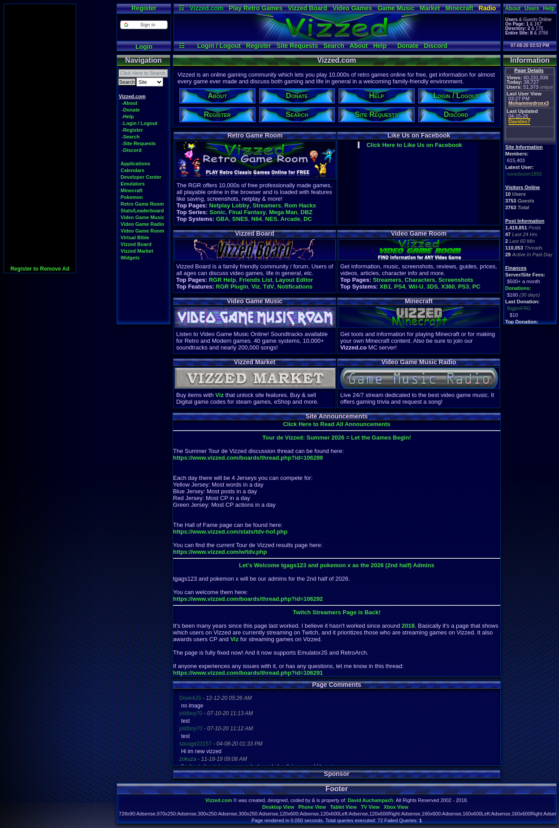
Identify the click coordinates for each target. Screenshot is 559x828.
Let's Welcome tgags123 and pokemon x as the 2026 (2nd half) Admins (336, 565)
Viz (255, 286)
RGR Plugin (232, 286)
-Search (130, 136)
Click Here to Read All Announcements (336, 424)
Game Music (395, 8)
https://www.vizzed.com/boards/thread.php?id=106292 (248, 598)
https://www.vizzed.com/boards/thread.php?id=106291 (248, 672)
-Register (132, 130)
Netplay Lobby (229, 205)
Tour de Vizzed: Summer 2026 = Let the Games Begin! (336, 437)
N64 (256, 219)
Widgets (130, 257)
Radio (487, 8)
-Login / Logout (139, 123)
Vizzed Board (307, 8)
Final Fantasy (247, 212)
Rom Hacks (300, 205)
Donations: (518, 288)
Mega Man (283, 212)
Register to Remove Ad (39, 269)
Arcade (290, 219)
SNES (240, 219)
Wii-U (415, 286)
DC (307, 219)
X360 (448, 286)
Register (143, 8)
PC (476, 286)
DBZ (306, 212)
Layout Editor (294, 279)
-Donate (130, 109)
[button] (143, 25)
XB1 (385, 286)
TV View (370, 807)
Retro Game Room (142, 204)
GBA (222, 219)
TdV (268, 286)
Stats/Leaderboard (142, 210)
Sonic (217, 212)
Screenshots (455, 279)
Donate (407, 45)
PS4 (399, 286)
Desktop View (278, 807)
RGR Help (222, 279)
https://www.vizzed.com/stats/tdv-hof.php (230, 531)
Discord (435, 45)
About (359, 45)
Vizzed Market (137, 251)
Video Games (352, 8)
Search (333, 45)
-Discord (131, 150)
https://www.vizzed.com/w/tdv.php (220, 551)
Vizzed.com (206, 8)
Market (430, 8)
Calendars (132, 170)
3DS (432, 286)
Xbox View (396, 807)
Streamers (266, 205)
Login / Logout (219, 45)
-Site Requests (138, 143)
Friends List (256, 279)
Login (143, 46)
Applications (135, 163)
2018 (408, 625)
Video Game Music (143, 217)
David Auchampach (371, 800)
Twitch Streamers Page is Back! (337, 612)
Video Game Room (143, 230)
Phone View (312, 807)
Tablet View (343, 807)
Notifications (295, 286)
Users (531, 8)
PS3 (463, 286)
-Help (127, 116)
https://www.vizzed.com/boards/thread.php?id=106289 (248, 457)
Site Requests (297, 45)
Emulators (133, 183)
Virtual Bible (135, 237)
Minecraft (459, 8)
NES (271, 219)
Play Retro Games (255, 8)
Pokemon (132, 197)
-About (129, 103)
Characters (420, 279)
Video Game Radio (142, 224)
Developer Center (141, 177)
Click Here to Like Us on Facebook (414, 145)
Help (379, 45)
